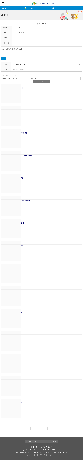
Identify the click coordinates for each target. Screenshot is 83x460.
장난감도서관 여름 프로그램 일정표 (12, 245)
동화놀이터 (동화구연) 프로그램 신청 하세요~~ (15, 200)
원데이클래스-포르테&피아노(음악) (12, 178)
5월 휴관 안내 (5, 268)
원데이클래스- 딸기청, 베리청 (10, 358)
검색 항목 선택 (6, 78)
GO (56, 441)
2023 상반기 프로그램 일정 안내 (11, 380)
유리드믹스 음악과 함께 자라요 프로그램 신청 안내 (16, 155)
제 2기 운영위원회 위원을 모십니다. (12, 403)
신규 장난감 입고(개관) (19, 64)
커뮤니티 (3, 8)
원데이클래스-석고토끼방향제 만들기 (12, 223)
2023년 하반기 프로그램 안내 (10, 110)
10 (56, 429)
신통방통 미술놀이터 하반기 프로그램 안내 (14, 133)
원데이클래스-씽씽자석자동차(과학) (12, 313)
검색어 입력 (35, 78)
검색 (41, 81)
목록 (3, 58)
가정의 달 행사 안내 (7, 290)
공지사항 (30, 8)
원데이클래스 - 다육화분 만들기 (11, 335)
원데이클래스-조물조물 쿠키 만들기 (12, 88)
